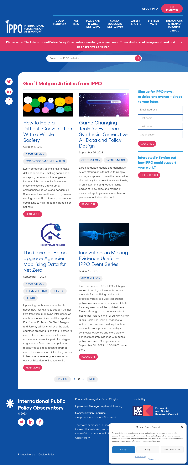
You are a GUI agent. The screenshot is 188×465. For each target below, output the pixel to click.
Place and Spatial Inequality (93, 24)
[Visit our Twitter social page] (9, 81)
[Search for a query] (138, 58)
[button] (182, 427)
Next (92, 378)
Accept (123, 450)
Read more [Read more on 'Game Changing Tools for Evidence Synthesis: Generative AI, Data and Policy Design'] (88, 204)
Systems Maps (153, 22)
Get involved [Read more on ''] (172, 8)
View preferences (172, 450)
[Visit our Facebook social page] (9, 101)
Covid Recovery (59, 22)
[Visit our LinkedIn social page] (9, 91)
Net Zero (76, 22)
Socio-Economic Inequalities (115, 24)
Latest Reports (135, 22)
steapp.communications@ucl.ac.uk (95, 417)
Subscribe (147, 143)
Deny (147, 450)
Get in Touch (149, 174)
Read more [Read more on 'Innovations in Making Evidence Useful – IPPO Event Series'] (88, 356)
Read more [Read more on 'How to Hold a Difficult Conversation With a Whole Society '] (33, 213)
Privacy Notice (26, 454)
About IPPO (150, 8)
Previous (62, 378)
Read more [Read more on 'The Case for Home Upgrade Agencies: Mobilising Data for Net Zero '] (33, 367)
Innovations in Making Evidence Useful (174, 25)
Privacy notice (153, 459)
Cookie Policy (140, 457)
